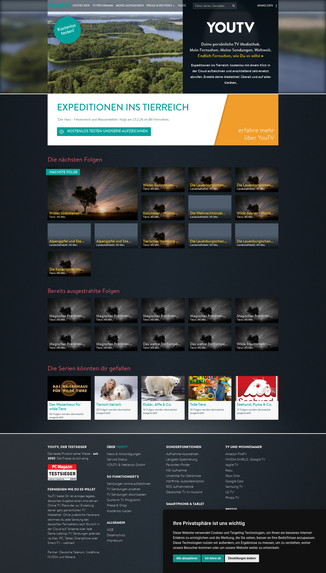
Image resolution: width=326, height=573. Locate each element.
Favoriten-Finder (178, 465)
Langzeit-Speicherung (181, 459)
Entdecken (81, 5)
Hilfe (182, 5)
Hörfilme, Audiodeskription (185, 481)
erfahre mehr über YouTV (256, 133)
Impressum (114, 540)
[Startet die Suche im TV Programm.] (215, 6)
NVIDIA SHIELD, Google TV (245, 459)
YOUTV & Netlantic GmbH (126, 465)
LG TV (229, 492)
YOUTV (58, 5)
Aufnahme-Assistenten (182, 454)
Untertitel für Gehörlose (183, 476)
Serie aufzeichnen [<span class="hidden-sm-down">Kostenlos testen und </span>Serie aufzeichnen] (107, 131)
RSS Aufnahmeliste (179, 486)
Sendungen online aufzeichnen (129, 483)
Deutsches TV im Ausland (184, 492)
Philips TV (232, 497)
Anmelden (265, 5)
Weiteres (159, 5)
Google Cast (234, 481)
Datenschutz (116, 535)
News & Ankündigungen (124, 454)
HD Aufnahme (176, 470)
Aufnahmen (130, 5)
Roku (228, 470)
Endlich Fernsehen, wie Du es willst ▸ (231, 55)
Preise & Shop (117, 505)
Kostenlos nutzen (119, 511)
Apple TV (231, 465)
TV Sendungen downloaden (126, 494)
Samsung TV (234, 486)
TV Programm (103, 5)
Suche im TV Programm (123, 500)
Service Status (117, 459)
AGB (110, 529)
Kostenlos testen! (67, 29)
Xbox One (232, 476)
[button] (276, 6)
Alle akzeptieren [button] (187, 558)
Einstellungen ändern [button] (242, 558)
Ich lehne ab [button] (213, 558)
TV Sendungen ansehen (124, 489)
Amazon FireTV (236, 454)
